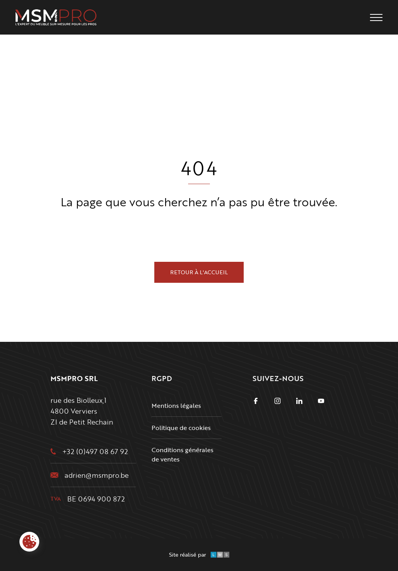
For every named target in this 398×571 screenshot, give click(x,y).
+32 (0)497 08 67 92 (95, 451)
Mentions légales (176, 405)
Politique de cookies (181, 427)
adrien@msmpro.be (97, 475)
